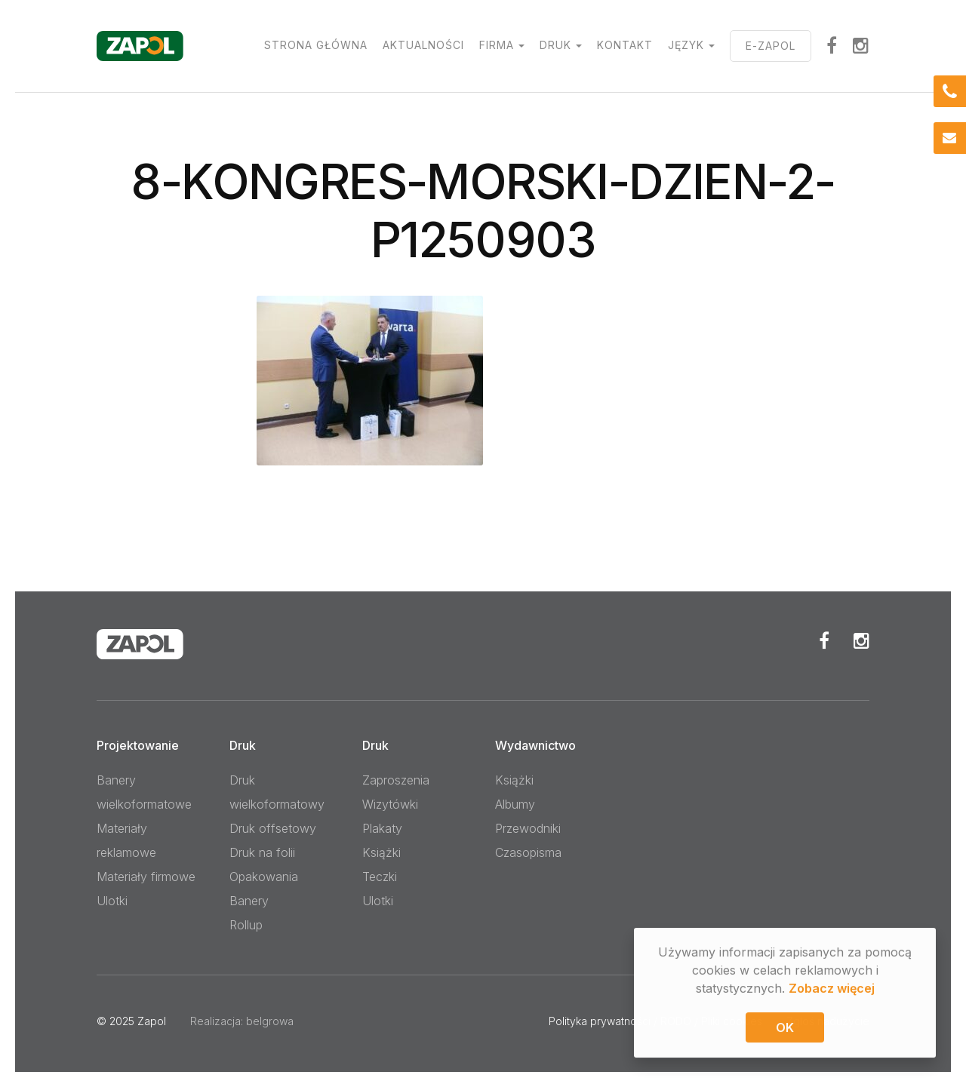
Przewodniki (528, 828)
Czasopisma (528, 852)
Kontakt (625, 44)
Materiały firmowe (146, 876)
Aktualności (423, 44)
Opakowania (263, 876)
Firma (496, 44)
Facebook (824, 640)
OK (785, 1028)
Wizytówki (390, 804)
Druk (555, 44)
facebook (832, 45)
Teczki (379, 876)
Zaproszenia (395, 780)
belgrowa (270, 1021)
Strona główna (316, 44)
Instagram (861, 45)
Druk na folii (262, 852)
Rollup (246, 924)
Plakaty (382, 828)
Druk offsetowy (272, 828)
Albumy (515, 804)
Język (686, 44)
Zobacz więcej (832, 989)
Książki (381, 852)
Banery (249, 900)
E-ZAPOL (770, 45)
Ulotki (112, 900)
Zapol (151, 1021)
